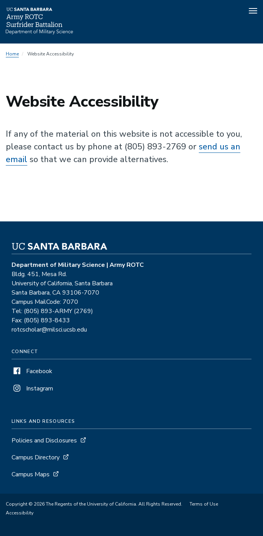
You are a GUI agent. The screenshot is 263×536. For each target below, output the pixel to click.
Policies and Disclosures (44, 440)
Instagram (32, 388)
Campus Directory (36, 457)
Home (12, 54)
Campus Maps (31, 474)
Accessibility (19, 513)
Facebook (32, 371)
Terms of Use (204, 504)
